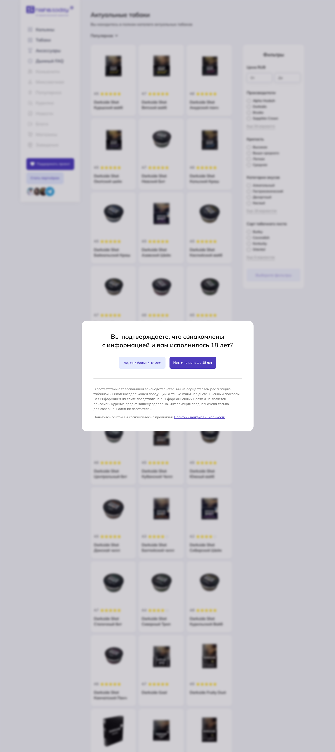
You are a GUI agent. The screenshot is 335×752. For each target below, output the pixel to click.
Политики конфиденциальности (199, 417)
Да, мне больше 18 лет (142, 363)
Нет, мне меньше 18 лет (192, 362)
